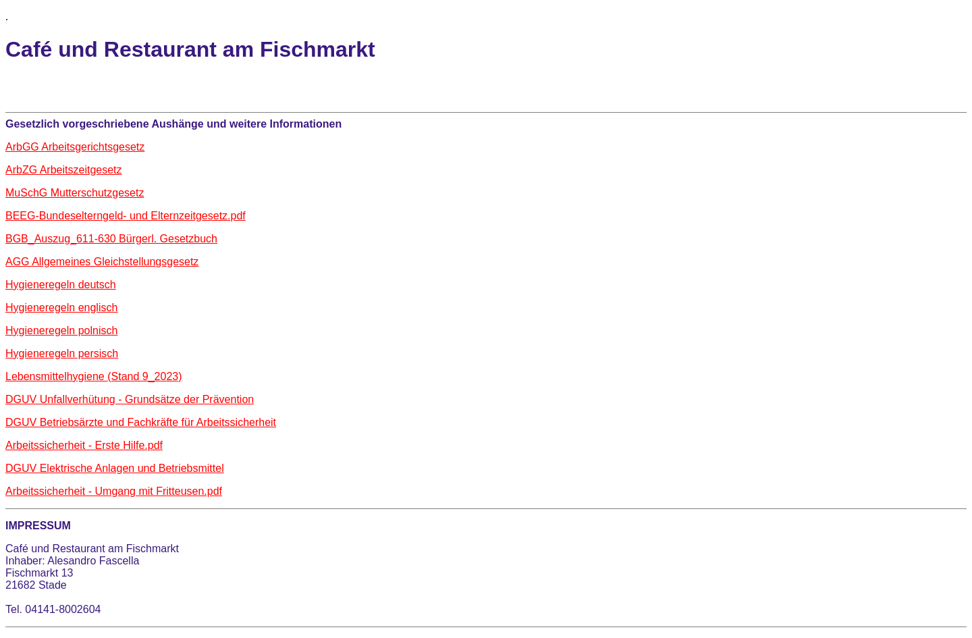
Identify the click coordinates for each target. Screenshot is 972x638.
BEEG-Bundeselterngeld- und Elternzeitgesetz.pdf (125, 215)
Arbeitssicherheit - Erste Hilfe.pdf (84, 445)
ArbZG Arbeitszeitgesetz (63, 170)
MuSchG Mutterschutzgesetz (74, 192)
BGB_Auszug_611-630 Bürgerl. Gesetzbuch (111, 238)
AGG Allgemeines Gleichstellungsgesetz (101, 261)
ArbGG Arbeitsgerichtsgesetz (74, 147)
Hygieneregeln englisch (61, 307)
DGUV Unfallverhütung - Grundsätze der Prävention (129, 399)
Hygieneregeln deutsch (60, 284)
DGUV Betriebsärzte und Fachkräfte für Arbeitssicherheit (140, 422)
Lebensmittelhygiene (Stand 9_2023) (93, 376)
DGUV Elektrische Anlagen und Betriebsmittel (114, 468)
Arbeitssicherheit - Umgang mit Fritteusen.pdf (113, 491)
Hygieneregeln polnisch (61, 330)
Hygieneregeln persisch (61, 353)
